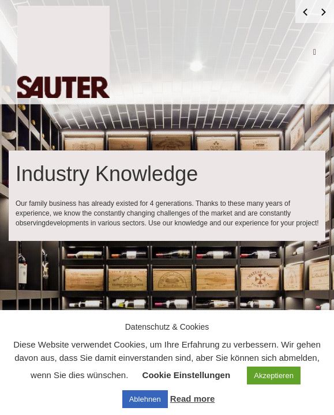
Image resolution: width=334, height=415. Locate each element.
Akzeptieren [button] (274, 375)
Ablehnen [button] (145, 399)
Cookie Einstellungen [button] (186, 375)
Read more (192, 398)
